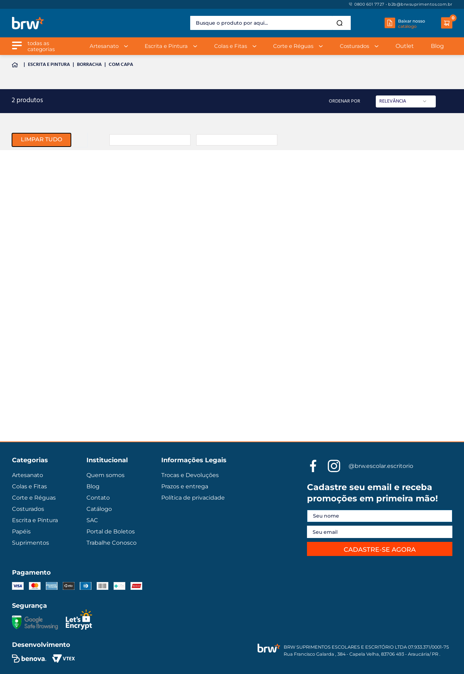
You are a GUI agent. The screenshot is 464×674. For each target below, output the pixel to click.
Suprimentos (27, 236)
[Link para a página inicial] (16, 65)
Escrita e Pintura (49, 65)
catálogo (407, 26)
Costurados (26, 204)
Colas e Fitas (27, 172)
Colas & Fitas (28, 331)
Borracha (89, 65)
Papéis (20, 220)
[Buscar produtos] (341, 23)
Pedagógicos (27, 252)
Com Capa (121, 65)
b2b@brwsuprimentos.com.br (420, 4)
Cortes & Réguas (32, 378)
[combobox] (270, 23)
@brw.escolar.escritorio (381, 466)
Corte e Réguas (30, 188)
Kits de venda (29, 267)
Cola (17, 283)
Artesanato (25, 157)
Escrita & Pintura (32, 315)
